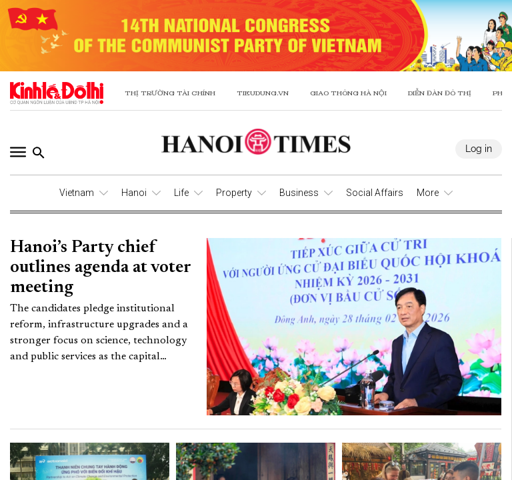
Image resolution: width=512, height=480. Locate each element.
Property (234, 192)
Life (181, 192)
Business (299, 192)
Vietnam (76, 192)
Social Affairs (374, 192)
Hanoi (134, 192)
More (428, 192)
